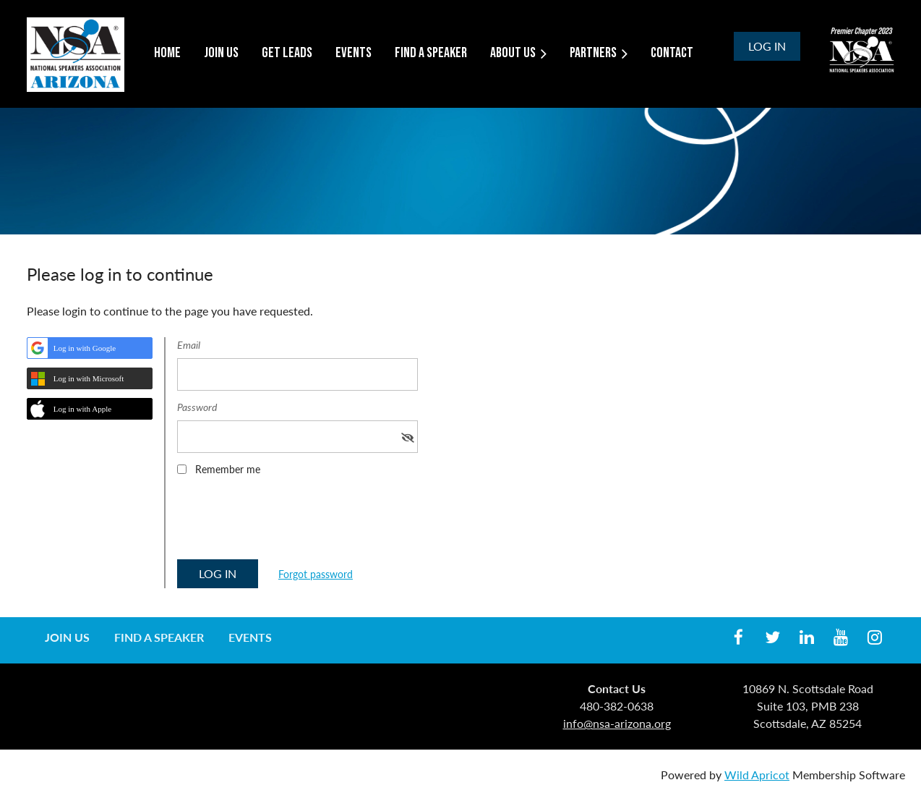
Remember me (227, 469)
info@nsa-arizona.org (617, 723)
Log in (767, 46)
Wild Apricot (756, 774)
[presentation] (287, 522)
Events (250, 637)
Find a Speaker (159, 637)
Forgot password (315, 574)
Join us (67, 637)
